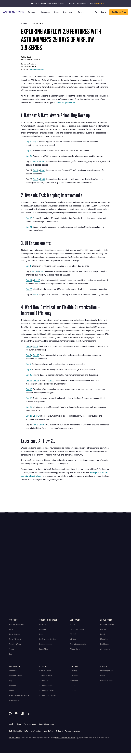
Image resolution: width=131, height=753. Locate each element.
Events (11, 663)
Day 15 (29, 389)
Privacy (18, 696)
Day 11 (29, 280)
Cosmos (42, 597)
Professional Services (47, 611)
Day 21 (29, 227)
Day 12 (29, 218)
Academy (12, 643)
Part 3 (42, 179)
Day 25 (29, 375)
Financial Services (107, 597)
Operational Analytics (78, 616)
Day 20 (29, 156)
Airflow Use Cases (46, 663)
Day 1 (28, 346)
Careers (73, 658)
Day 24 (37, 416)
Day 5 (28, 355)
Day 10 (29, 150)
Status (102, 648)
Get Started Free (119, 12)
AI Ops (72, 597)
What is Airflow (45, 643)
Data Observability (77, 602)
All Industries (105, 621)
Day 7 (35, 142)
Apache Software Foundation (65, 710)
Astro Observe (14, 607)
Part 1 (35, 161)
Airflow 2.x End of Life (47, 668)
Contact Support (106, 653)
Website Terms (48, 554)
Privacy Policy (37, 554)
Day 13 (29, 380)
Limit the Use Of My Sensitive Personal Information (62, 703)
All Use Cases (75, 621)
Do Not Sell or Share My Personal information (25, 703)
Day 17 (37, 280)
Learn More (43, 621)
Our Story (73, 643)
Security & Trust (15, 616)
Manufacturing (106, 611)
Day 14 (36, 380)
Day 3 (28, 142)
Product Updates (45, 616)
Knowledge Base (106, 643)
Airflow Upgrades (46, 658)
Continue (77, 542)
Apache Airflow (14, 710)
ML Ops (73, 611)
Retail (102, 607)
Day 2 (35, 346)
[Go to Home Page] (14, 12)
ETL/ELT (73, 607)
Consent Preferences (46, 696)
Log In (103, 12)
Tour (11, 626)
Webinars (12, 658)
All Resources (14, 673)
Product (33, 12)
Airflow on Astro (45, 648)
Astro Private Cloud (16, 611)
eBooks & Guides (15, 648)
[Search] (96, 12)
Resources (69, 12)
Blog (24, 23)
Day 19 (36, 355)
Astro (11, 602)
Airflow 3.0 (43, 653)
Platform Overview (16, 597)
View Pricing (109, 549)
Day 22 (29, 289)
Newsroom (74, 653)
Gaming (103, 602)
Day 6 (28, 364)
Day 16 (29, 398)
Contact (73, 663)
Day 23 (29, 416)
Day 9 (28, 369)
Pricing (82, 12)
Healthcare (104, 616)
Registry (42, 602)
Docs (57, 12)
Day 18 (29, 407)
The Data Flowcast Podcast (19, 668)
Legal (11, 696)
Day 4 (28, 266)
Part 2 (42, 161)
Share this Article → (37, 69)
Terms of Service (30, 696)
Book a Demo (109, 541)
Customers (46, 12)
